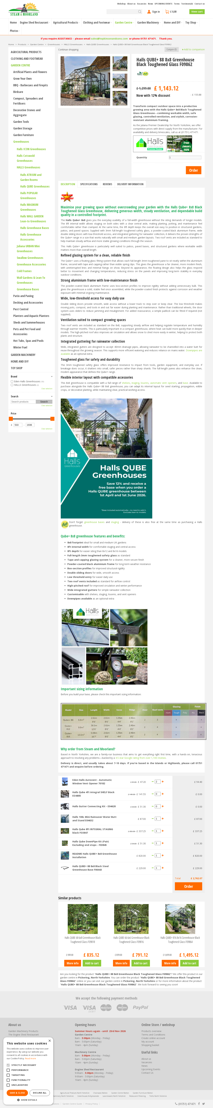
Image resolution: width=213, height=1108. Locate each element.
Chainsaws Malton (100, 1093)
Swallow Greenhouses (30, 258)
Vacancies (146, 1062)
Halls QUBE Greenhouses (35, 186)
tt (203, 1104)
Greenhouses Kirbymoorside (88, 1096)
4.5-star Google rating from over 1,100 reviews (140, 757)
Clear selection (46, 389)
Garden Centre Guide (72, 1104)
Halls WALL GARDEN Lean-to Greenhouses (33, 218)
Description (68, 184)
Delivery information (130, 184)
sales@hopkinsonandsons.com (109, 38)
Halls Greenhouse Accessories (30, 236)
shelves (126, 382)
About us (146, 1058)
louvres (145, 382)
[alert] (28, 1071)
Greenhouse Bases (28, 289)
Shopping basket (150, 1045)
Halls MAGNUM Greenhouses (29, 207)
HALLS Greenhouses (28, 167)
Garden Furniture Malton (143, 1093)
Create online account (153, 1038)
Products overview (151, 1031)
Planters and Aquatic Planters (31, 316)
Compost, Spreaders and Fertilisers (28, 100)
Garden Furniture (23, 135)
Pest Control (20, 309)
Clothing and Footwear (27, 59)
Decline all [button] (39, 1092)
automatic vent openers (163, 382)
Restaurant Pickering (137, 1096)
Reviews (107, 184)
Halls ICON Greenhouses (31, 149)
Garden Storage (22, 128)
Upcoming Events (150, 1069)
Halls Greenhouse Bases (34, 228)
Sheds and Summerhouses (29, 322)
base (185, 382)
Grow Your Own (22, 78)
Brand (14, 376)
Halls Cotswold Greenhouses (26, 158)
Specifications (89, 184)
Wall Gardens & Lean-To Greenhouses (31, 280)
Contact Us (147, 1072)
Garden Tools (21, 122)
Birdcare (18, 92)
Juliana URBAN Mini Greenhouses (28, 248)
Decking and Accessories (28, 302)
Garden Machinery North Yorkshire (60, 1096)
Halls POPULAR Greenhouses (29, 195)
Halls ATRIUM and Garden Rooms (30, 177)
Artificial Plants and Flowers (30, 72)
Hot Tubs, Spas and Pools (28, 341)
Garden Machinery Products (23, 1031)
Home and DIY (19, 361)
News (144, 1065)
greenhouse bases (94, 522)
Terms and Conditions (153, 1034)
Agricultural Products (26, 52)
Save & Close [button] (17, 1092)
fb (199, 1104)
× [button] (49, 1041)
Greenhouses (21, 142)
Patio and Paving (23, 296)
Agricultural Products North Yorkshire (74, 1093)
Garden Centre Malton (120, 1093)
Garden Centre (20, 65)
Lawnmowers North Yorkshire (114, 1096)
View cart (197, 11)
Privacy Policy (92, 1104)
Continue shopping (68, 49)
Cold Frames (24, 271)
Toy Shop (16, 368)
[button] (28, 1099)
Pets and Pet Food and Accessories (26, 331)
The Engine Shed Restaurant (23, 1034)
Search (14, 396)
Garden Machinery (23, 355)
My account (147, 1041)
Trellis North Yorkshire (158, 1096)
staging (135, 382)
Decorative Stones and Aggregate (26, 112)
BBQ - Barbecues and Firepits (30, 85)
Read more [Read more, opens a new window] (30, 1058)
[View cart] (176, 11)
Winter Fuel (20, 347)
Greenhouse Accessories (31, 264)
